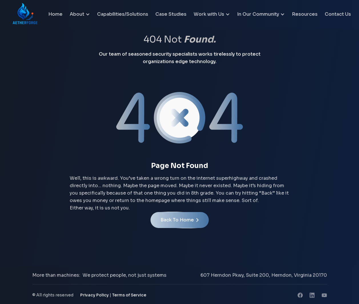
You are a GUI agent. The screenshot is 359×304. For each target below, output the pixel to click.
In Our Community (258, 14)
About (77, 14)
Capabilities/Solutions (122, 14)
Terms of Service (129, 295)
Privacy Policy (94, 295)
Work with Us (209, 14)
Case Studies (170, 14)
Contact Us (338, 14)
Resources (305, 14)
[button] (80, 14)
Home (55, 14)
